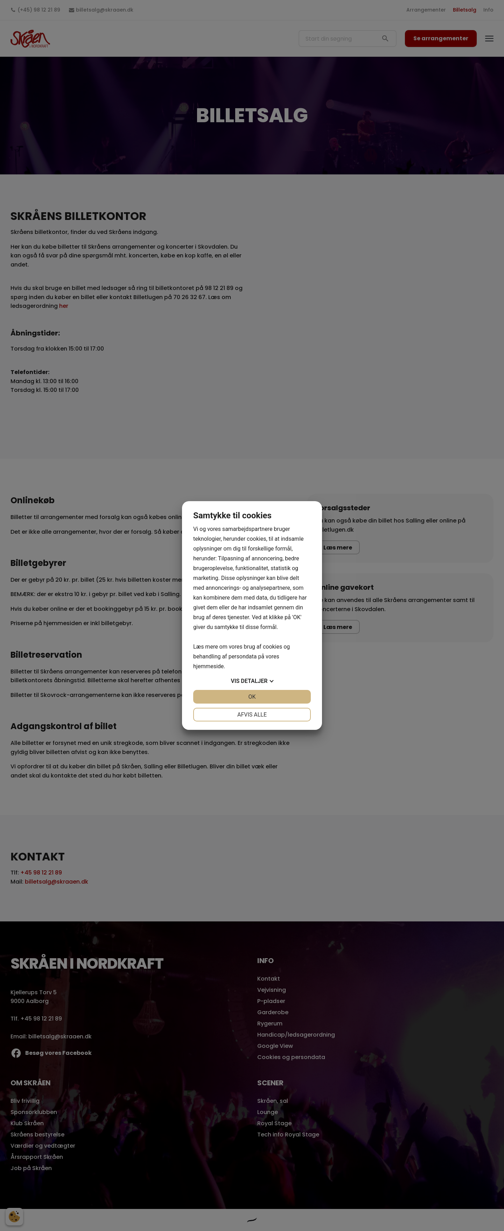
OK (251, 696)
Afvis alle (252, 714)
